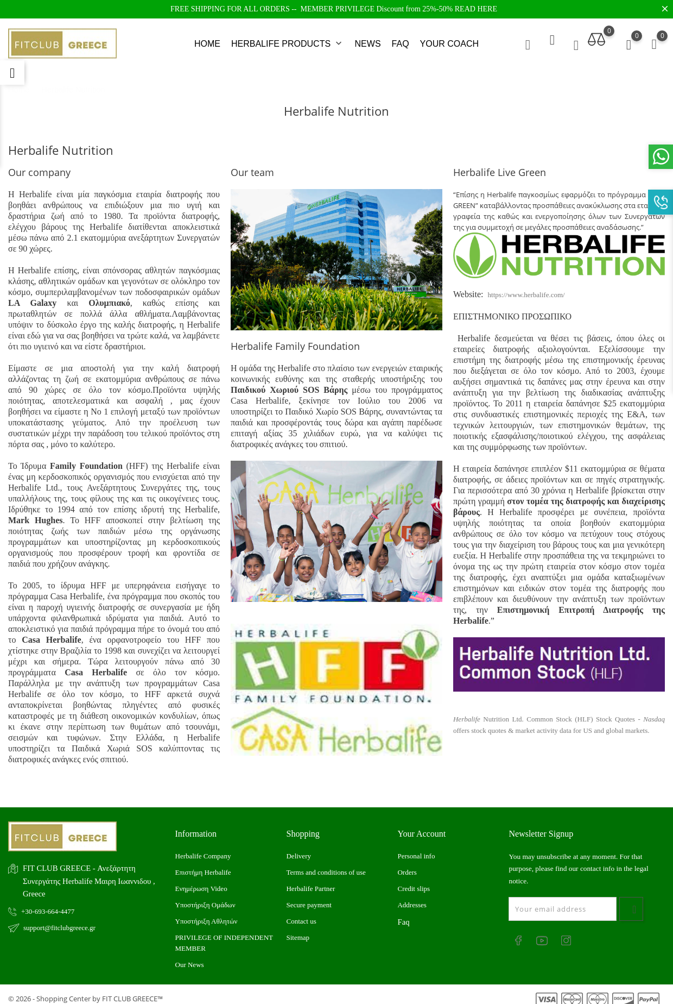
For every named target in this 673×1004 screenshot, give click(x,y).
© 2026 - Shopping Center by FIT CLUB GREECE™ (85, 990)
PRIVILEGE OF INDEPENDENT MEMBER (224, 934)
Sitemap (297, 929)
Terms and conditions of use (325, 864)
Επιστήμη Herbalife (203, 864)
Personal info (416, 848)
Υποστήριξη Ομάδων (205, 897)
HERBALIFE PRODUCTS (287, 40)
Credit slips (413, 880)
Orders (406, 864)
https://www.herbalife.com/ (526, 287)
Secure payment (308, 897)
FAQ (400, 40)
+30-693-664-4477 (47, 903)
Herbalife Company (203, 848)
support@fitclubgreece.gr (59, 919)
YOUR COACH (449, 40)
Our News (189, 956)
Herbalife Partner (310, 880)
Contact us (301, 913)
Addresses (411, 897)
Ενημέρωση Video (201, 880)
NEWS (368, 40)
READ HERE (476, 9)
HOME (207, 40)
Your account (421, 825)
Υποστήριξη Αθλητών (206, 913)
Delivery (298, 848)
